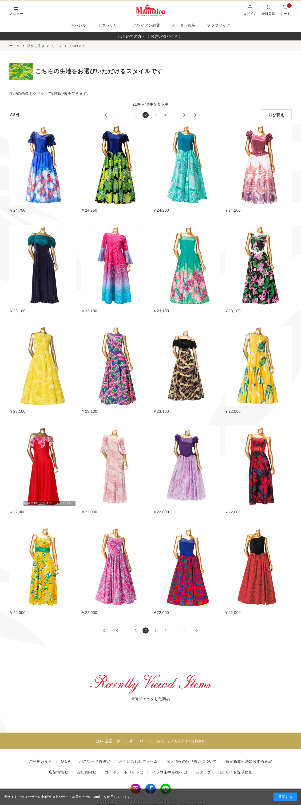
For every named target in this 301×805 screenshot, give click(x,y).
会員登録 (268, 14)
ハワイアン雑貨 (146, 25)
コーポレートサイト (122, 772)
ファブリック (218, 25)
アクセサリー (109, 25)
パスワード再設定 (94, 761)
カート (286, 10)
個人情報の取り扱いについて (191, 761)
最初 (105, 115)
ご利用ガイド (40, 761)
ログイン (250, 14)
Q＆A (66, 761)
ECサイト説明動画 (236, 772)
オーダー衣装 (183, 25)
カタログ (203, 772)
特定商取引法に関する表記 (249, 761)
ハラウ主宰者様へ (167, 772)
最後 (196, 115)
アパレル (78, 25)
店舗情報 (56, 772)
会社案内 (84, 772)
